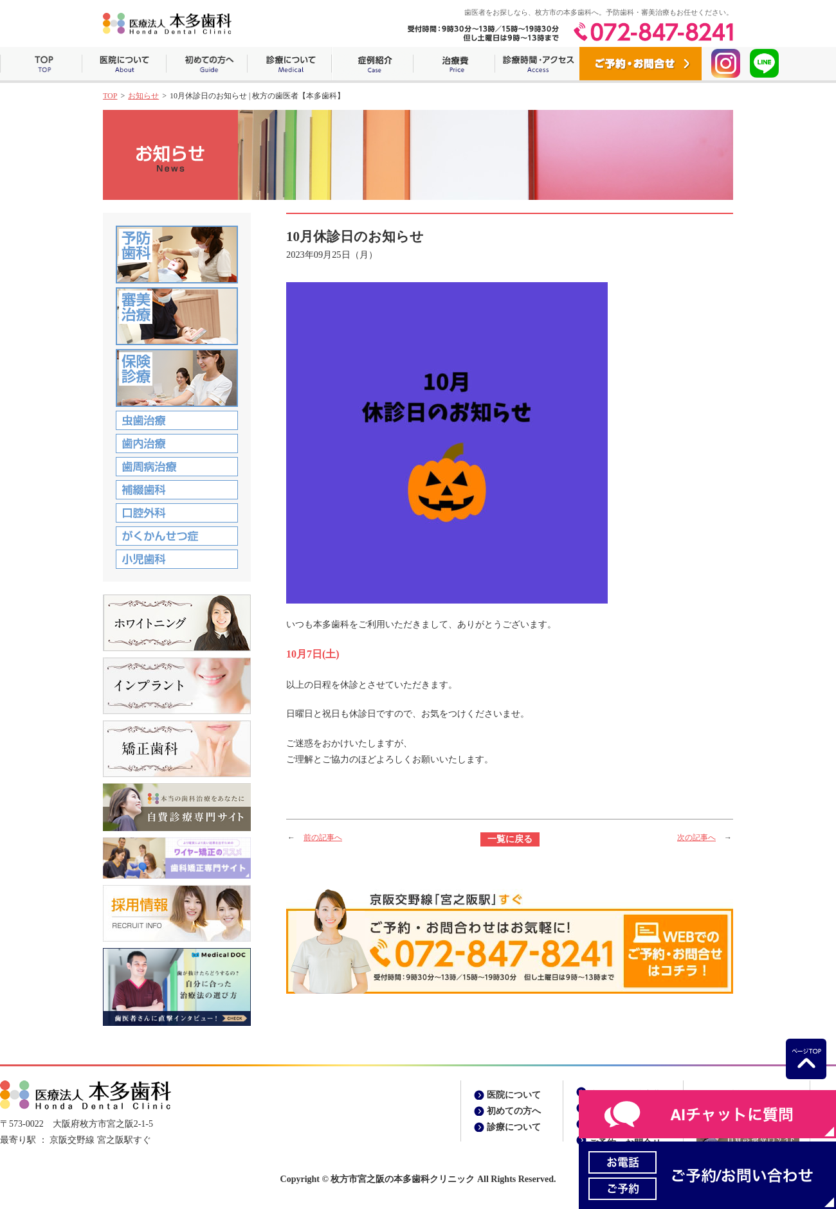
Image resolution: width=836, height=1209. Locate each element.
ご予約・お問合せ (640, 63)
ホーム (41, 63)
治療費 (454, 63)
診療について (289, 63)
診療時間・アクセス (537, 63)
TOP (110, 95)
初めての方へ (207, 63)
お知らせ (143, 95)
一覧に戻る (509, 839)
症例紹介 (372, 63)
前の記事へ (323, 837)
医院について (124, 63)
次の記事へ (696, 837)
